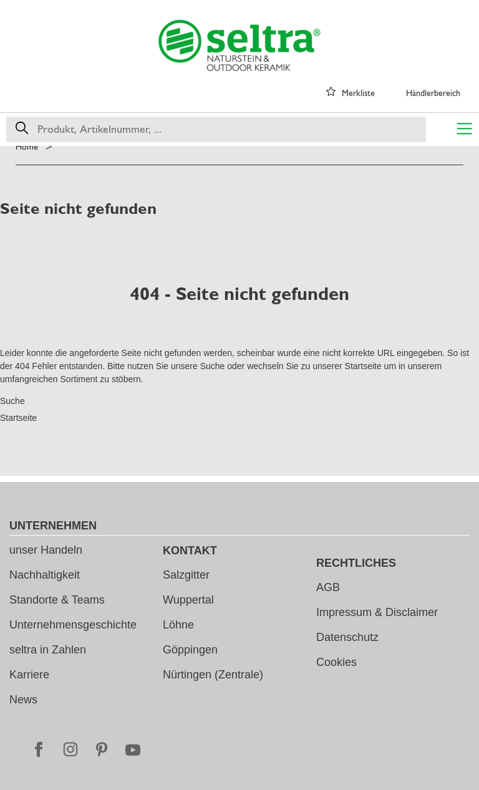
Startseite (363, 366)
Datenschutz (347, 637)
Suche (212, 366)
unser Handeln (45, 550)
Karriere (29, 674)
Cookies (336, 662)
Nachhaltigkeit (44, 575)
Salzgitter (186, 575)
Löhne (178, 625)
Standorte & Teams (57, 600)
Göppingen (190, 649)
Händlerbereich (433, 93)
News (23, 699)
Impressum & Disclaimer (377, 612)
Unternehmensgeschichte (73, 625)
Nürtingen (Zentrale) (213, 674)
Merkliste (358, 93)
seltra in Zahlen (47, 649)
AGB (328, 587)
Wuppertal (188, 600)
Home (27, 147)
